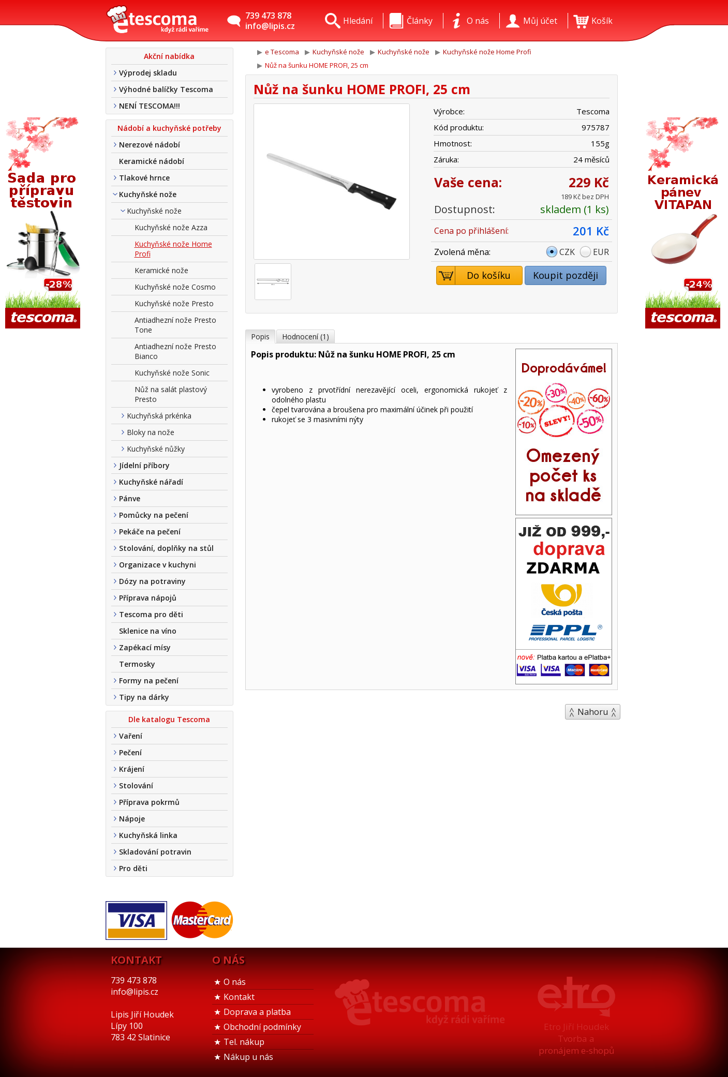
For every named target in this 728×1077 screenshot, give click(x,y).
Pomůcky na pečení (153, 515)
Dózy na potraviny (152, 581)
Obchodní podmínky (262, 1027)
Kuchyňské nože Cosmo (175, 287)
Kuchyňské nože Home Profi (173, 249)
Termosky (137, 664)
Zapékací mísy (145, 647)
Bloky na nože (150, 432)
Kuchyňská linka (148, 835)
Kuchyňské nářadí (151, 482)
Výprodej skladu (148, 73)
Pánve (129, 498)
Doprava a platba (257, 1012)
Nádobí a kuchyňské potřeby (169, 128)
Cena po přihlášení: (471, 230)
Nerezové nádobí (149, 144)
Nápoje (132, 819)
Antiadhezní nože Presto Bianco (175, 351)
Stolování (136, 785)
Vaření (130, 736)
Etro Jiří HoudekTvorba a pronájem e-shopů (576, 1038)
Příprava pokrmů (149, 802)
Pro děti (133, 868)
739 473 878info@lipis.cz (270, 20)
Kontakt (239, 997)
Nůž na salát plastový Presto (171, 394)
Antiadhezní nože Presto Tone (175, 325)
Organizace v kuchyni (157, 565)
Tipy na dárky (144, 697)
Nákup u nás (248, 1057)
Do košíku (474, 275)
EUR (601, 252)
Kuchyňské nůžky (156, 449)
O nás (235, 982)
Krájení (131, 769)
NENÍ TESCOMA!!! (149, 106)
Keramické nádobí (151, 161)
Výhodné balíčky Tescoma (166, 89)
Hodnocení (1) (305, 336)
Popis (260, 336)
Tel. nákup (244, 1042)
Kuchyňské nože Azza (171, 227)
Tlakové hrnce (144, 178)
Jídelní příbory (144, 465)
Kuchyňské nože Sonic (172, 373)
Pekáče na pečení (150, 531)
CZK (567, 252)
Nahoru (592, 711)
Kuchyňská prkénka (159, 416)
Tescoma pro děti (151, 614)
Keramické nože (161, 270)
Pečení (130, 752)
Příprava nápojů (147, 598)
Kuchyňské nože (147, 194)
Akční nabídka (169, 56)
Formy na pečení (149, 680)
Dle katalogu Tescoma (169, 719)
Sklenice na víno (147, 631)
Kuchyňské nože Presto (174, 303)
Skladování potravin (155, 852)
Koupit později (565, 275)
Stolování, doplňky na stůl (166, 548)
